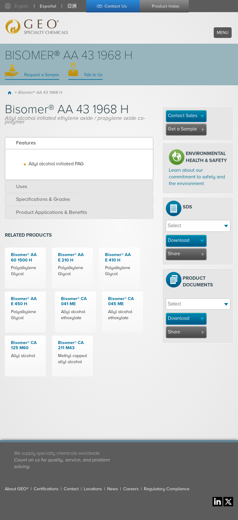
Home (10, 92)
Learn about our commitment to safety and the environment (197, 177)
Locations (93, 488)
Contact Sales (182, 115)
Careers (131, 488)
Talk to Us (93, 74)
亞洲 (71, 6)
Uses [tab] (17, 187)
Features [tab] (22, 143)
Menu (223, 32)
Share (174, 253)
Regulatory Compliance (166, 488)
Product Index (165, 6)
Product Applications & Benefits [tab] (47, 212)
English (22, 6)
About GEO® (17, 488)
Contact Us (115, 6)
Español (48, 6)
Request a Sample (41, 74)
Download (178, 240)
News (112, 488)
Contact (71, 488)
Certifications (46, 488)
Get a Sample (182, 129)
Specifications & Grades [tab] (39, 199)
